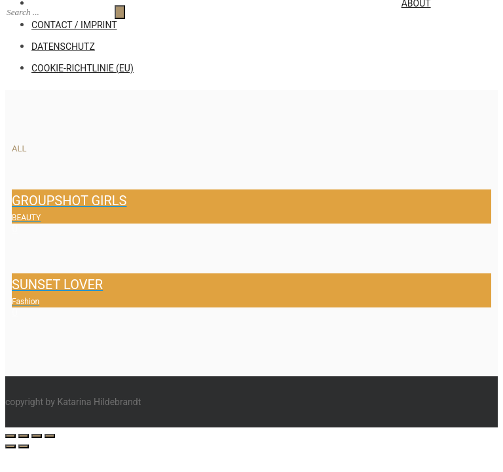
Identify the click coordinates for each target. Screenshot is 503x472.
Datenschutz (63, 46)
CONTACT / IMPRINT (74, 25)
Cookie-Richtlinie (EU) (82, 68)
